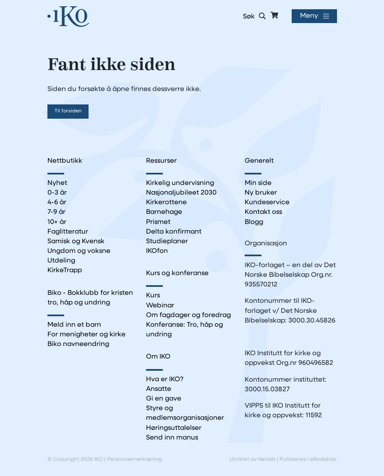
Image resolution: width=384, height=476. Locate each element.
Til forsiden (68, 111)
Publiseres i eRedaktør (308, 459)
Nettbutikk (64, 161)
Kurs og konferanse (177, 273)
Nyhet (57, 183)
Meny (309, 16)
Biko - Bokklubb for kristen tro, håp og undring (90, 298)
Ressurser (161, 161)
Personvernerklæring (134, 459)
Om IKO (158, 357)
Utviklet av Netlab (252, 459)
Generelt (259, 161)
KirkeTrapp (64, 270)
